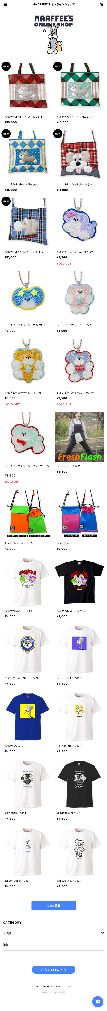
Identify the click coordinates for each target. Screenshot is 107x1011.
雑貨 (5, 944)
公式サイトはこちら (53, 970)
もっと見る (53, 905)
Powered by (53, 992)
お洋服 (7, 933)
